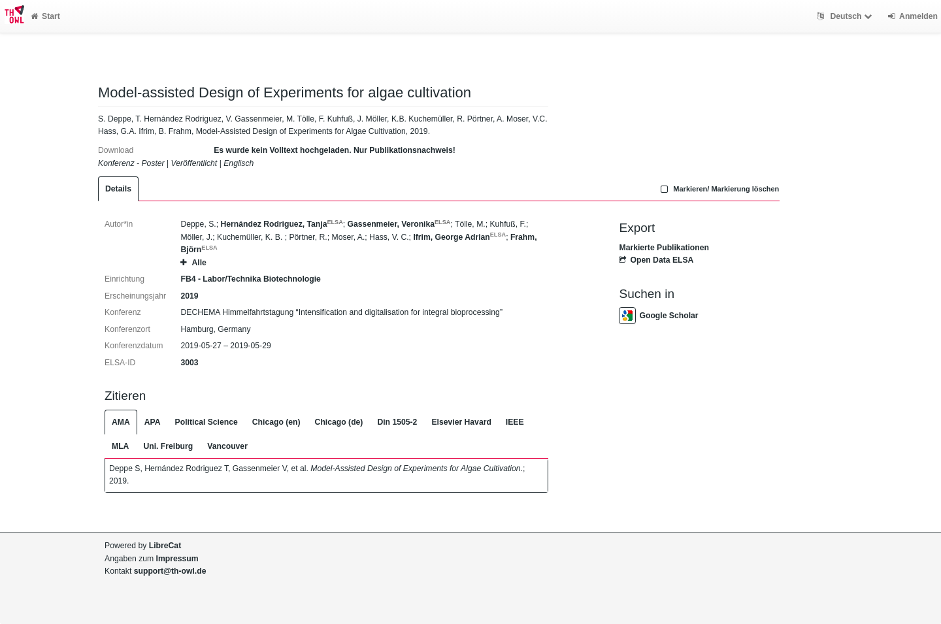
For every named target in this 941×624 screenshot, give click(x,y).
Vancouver (227, 446)
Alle (193, 262)
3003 (189, 362)
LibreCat (165, 545)
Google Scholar (658, 315)
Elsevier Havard (461, 422)
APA (152, 422)
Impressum (177, 558)
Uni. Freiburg (168, 446)
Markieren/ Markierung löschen (719, 189)
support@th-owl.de (170, 571)
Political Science (206, 422)
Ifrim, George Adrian (459, 237)
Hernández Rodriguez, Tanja (281, 224)
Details (118, 188)
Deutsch (846, 16)
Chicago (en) (276, 422)
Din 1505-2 (397, 422)
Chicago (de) (339, 422)
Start (45, 16)
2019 (189, 296)
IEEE (515, 422)
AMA (121, 422)
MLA (120, 446)
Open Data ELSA (656, 260)
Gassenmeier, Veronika (399, 224)
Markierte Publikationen (663, 247)
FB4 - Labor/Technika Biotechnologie (250, 279)
